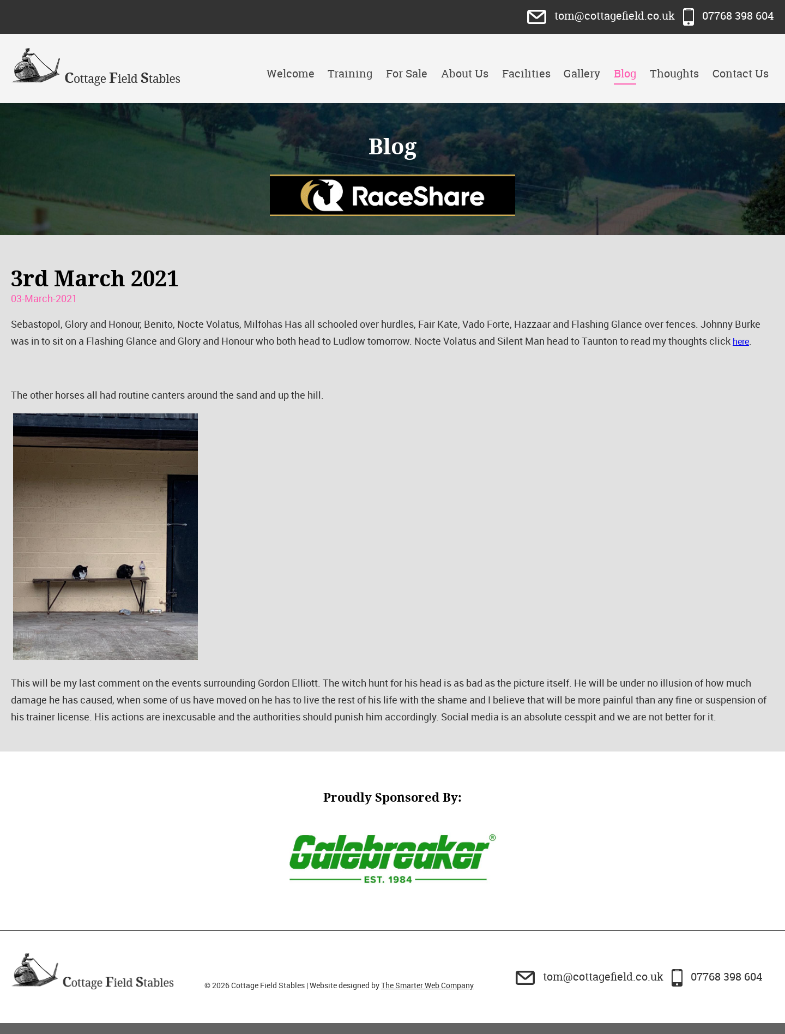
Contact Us (740, 73)
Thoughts (674, 73)
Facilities (526, 73)
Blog (625, 73)
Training (350, 73)
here (741, 341)
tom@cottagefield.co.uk (602, 15)
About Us (464, 73)
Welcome (291, 73)
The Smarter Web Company (427, 985)
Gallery (582, 73)
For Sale (406, 73)
